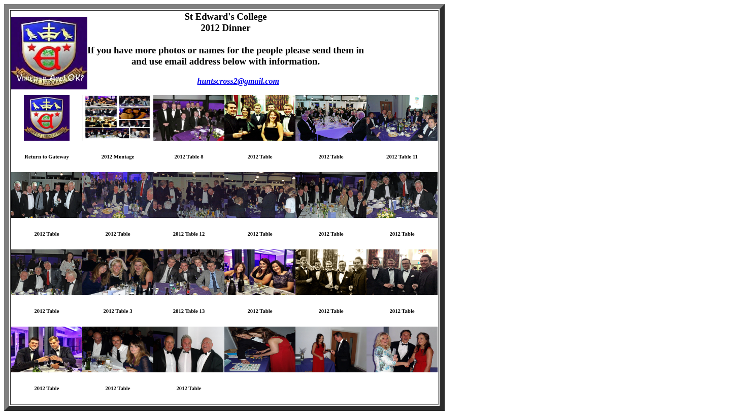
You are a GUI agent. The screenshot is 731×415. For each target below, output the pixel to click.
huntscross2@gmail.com (238, 81)
